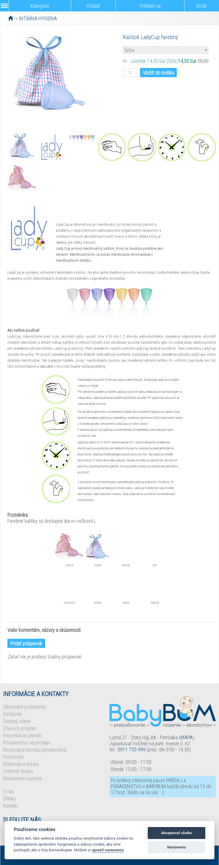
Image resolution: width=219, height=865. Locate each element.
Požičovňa (13, 757)
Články (9, 799)
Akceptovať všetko (176, 833)
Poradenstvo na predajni (26, 743)
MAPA (187, 737)
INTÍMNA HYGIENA (38, 18)
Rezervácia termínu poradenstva (34, 750)
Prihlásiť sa (150, 6)
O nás (8, 791)
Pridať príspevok (26, 643)
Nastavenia (176, 847)
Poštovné (12, 714)
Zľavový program (20, 728)
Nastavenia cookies (22, 778)
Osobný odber (17, 721)
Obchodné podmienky (24, 707)
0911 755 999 (131, 749)
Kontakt (10, 806)
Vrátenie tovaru (18, 771)
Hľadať (93, 6)
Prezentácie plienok (22, 735)
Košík (201, 6)
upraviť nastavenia (108, 850)
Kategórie (40, 6)
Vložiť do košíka (158, 73)
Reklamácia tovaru (21, 764)
